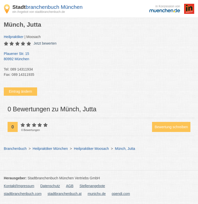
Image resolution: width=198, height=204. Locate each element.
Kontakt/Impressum (19, 186)
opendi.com (121, 194)
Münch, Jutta (125, 149)
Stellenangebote (92, 186)
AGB (69, 186)
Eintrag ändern (20, 91)
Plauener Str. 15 (96, 57)
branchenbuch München (47, 7)
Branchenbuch (15, 149)
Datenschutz (50, 186)
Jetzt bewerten (45, 43)
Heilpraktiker (13, 37)
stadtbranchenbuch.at (64, 194)
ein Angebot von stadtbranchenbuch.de (38, 12)
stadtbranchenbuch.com (22, 194)
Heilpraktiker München (50, 149)
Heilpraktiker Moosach (91, 149)
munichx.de (97, 194)
